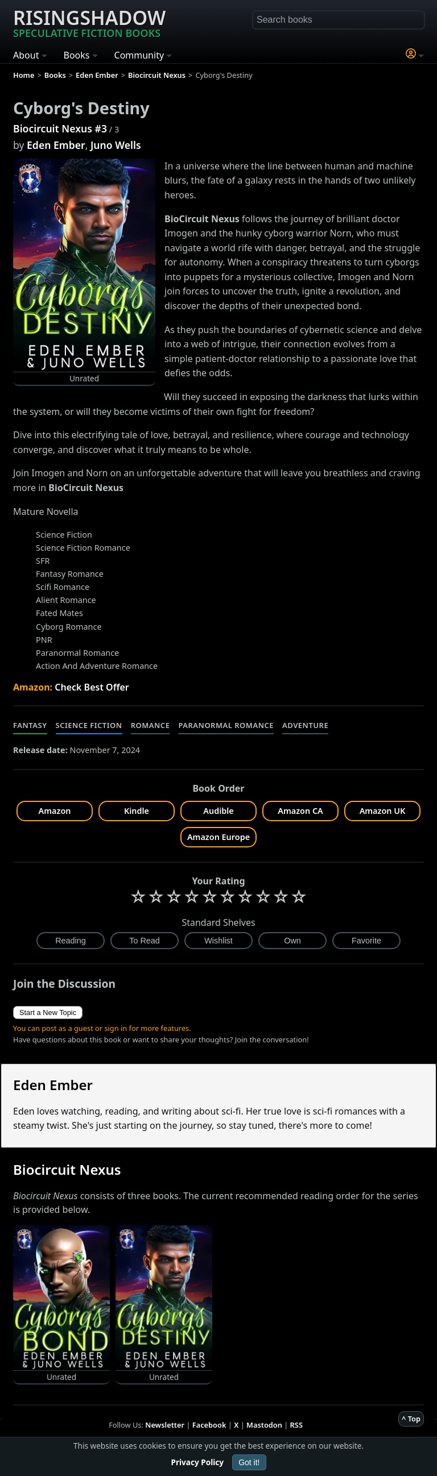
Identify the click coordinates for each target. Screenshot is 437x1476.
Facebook (209, 1425)
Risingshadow (89, 22)
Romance (150, 725)
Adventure (305, 725)
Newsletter (164, 1425)
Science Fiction (89, 725)
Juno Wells (115, 145)
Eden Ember (56, 145)
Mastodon (264, 1425)
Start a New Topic (47, 1012)
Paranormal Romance (226, 725)
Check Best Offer (92, 687)
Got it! (248, 1462)
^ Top (411, 1418)
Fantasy (30, 725)
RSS (296, 1425)
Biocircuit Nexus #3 (60, 128)
